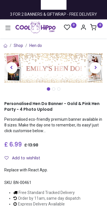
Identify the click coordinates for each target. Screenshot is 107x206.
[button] (11, 68)
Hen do (35, 45)
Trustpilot (53, 4)
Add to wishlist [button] (22, 158)
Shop (18, 45)
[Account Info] (83, 28)
